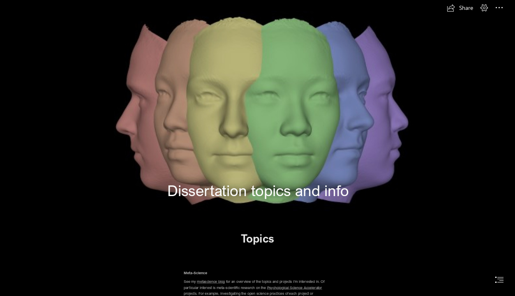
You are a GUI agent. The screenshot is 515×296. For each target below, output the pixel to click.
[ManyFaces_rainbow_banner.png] (257, 108)
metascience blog (211, 281)
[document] (257, 148)
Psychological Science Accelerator (294, 287)
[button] (459, 7)
